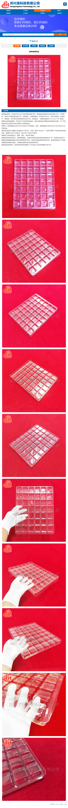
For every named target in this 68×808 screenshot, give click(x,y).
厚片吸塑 (25, 45)
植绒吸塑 (42, 45)
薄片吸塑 (17, 45)
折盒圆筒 (51, 45)
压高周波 (34, 45)
